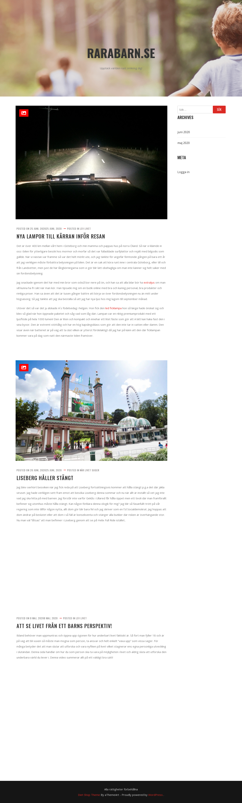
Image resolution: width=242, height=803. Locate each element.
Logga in (183, 172)
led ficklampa (113, 308)
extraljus (149, 282)
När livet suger (89, 470)
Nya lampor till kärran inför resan (61, 236)
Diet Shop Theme (89, 795)
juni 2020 (183, 132)
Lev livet (85, 228)
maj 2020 (183, 143)
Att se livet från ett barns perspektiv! (64, 626)
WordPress (155, 795)
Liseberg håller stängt (45, 478)
